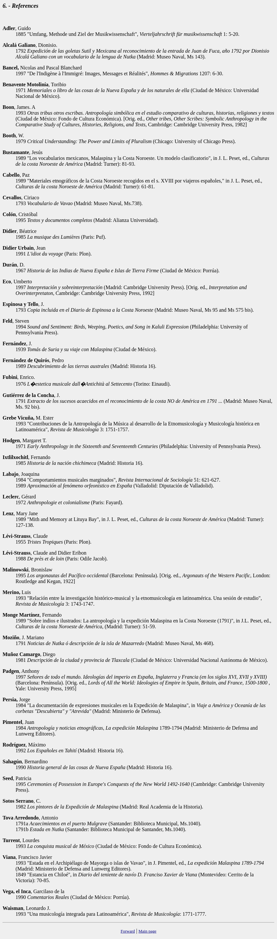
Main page (147, 931)
